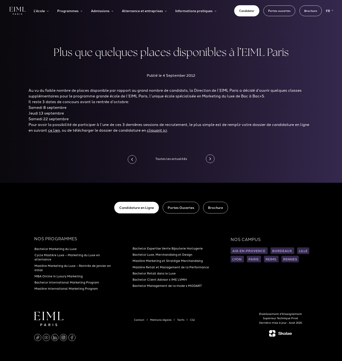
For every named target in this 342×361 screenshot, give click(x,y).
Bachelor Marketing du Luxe (55, 248)
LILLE (303, 250)
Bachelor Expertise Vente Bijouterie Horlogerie (168, 248)
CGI (192, 320)
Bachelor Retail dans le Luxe (154, 273)
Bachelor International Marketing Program (66, 282)
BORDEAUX (282, 250)
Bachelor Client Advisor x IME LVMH (160, 279)
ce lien (54, 130)
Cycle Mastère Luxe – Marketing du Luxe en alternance (67, 257)
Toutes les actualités (171, 158)
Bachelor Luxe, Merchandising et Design (162, 254)
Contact (139, 320)
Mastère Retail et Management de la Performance (171, 267)
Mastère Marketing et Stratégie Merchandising (168, 260)
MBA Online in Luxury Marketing (58, 276)
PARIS (253, 259)
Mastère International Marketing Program (66, 288)
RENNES (290, 259)
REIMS (271, 259)
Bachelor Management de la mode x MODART (167, 285)
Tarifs (181, 320)
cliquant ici (157, 130)
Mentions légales (161, 320)
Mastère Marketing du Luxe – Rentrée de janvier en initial (72, 267)
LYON (237, 259)
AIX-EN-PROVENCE (249, 250)
